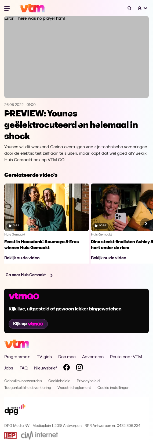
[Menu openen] (7, 8)
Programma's (17, 357)
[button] (143, 8)
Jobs (8, 368)
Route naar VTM (126, 357)
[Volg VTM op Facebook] (66, 368)
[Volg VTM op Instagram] (79, 368)
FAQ (24, 368)
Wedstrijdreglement (74, 388)
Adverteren (93, 357)
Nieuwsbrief (45, 368)
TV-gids (44, 357)
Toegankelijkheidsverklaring (27, 388)
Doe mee (67, 357)
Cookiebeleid (59, 381)
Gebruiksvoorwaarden (23, 381)
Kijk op (28, 324)
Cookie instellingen (113, 388)
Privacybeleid (88, 381)
